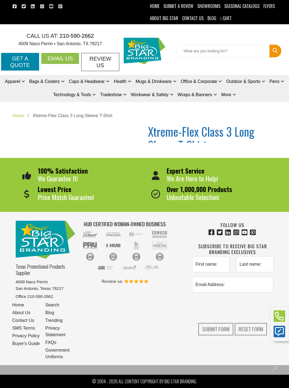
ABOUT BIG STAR (164, 18)
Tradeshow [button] (111, 94)
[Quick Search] (223, 51)
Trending (54, 320)
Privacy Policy (26, 335)
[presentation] (234, 308)
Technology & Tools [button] (72, 94)
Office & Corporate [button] (199, 81)
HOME (155, 6)
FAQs (50, 342)
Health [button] (120, 81)
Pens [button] (274, 81)
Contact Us (23, 320)
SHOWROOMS (208, 6)
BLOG (211, 18)
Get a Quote (20, 61)
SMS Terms (23, 328)
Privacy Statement (55, 331)
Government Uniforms (57, 353)
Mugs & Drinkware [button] (154, 81)
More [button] (226, 94)
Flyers (269, 6)
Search (52, 305)
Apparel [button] (12, 81)
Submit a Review (178, 6)
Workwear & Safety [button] (150, 94)
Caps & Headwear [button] (87, 81)
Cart (226, 18)
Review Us (100, 62)
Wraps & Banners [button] (195, 94)
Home (18, 305)
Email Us (60, 58)
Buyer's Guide (26, 343)
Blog (49, 312)
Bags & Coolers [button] (44, 81)
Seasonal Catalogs (242, 6)
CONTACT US (193, 18)
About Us (21, 312)
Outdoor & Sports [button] (243, 81)
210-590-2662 (76, 36)
